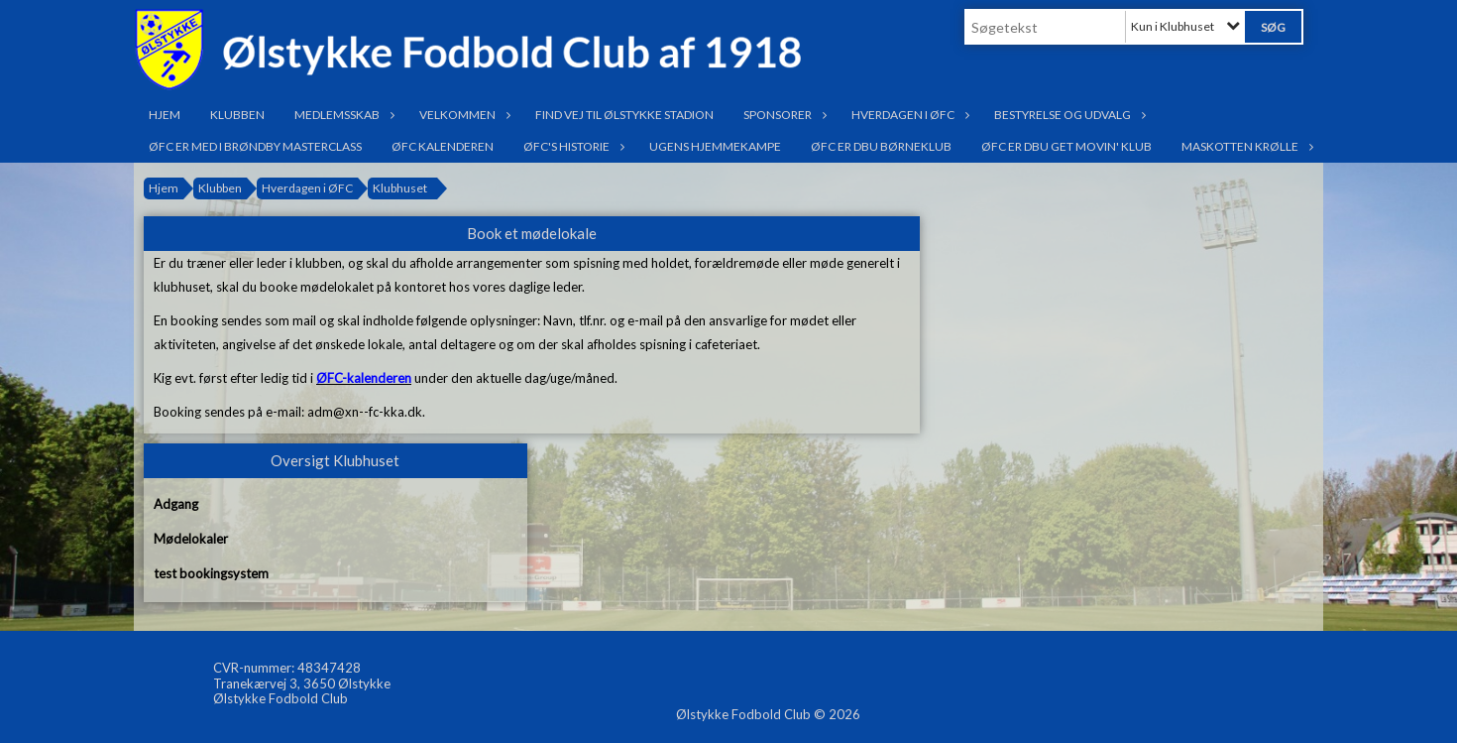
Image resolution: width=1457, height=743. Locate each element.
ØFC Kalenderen (443, 146)
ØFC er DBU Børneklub (881, 146)
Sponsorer (782, 114)
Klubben (237, 114)
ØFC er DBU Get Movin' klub (1066, 146)
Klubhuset (400, 188)
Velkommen (462, 114)
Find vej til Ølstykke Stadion (624, 114)
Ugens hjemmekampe (715, 146)
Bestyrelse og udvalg (1067, 114)
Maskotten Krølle (1244, 146)
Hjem (164, 114)
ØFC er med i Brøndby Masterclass (255, 146)
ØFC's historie (571, 146)
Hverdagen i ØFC (907, 114)
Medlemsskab (342, 114)
